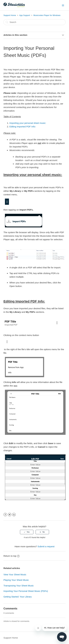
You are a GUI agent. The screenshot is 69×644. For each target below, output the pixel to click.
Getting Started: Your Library (17, 596)
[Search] (34, 22)
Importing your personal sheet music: (27, 123)
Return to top (11, 556)
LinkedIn (14, 515)
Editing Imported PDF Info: (22, 126)
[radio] (26, 532)
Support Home (9, 15)
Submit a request (46, 546)
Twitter (9, 515)
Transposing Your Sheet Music (18, 585)
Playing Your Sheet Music (16, 580)
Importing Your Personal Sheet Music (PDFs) (25, 591)
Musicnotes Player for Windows (46, 15)
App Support (24, 15)
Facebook (5, 515)
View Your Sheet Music (14, 574)
